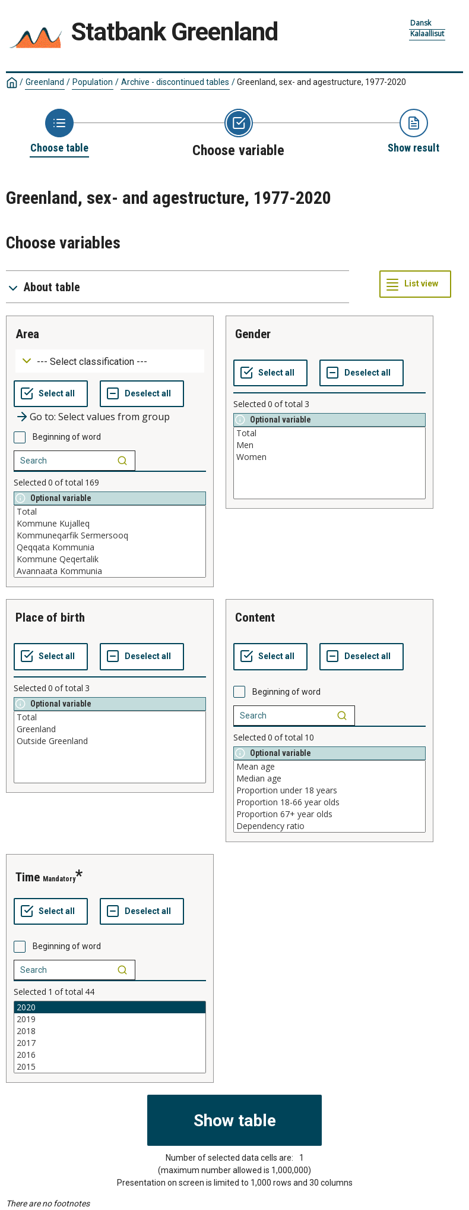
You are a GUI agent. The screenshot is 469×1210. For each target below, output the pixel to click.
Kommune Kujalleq (109, 524)
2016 (109, 1055)
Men (329, 445)
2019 (109, 1019)
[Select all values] (51, 394)
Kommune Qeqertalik (109, 559)
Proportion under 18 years (329, 790)
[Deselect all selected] (142, 394)
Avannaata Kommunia (109, 571)
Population (92, 82)
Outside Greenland (109, 741)
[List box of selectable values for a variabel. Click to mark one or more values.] (110, 541)
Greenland (45, 82)
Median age (329, 778)
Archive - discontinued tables (175, 82)
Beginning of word (67, 437)
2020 (109, 1007)
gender (253, 334)
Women (329, 457)
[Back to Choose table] (59, 132)
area (27, 334)
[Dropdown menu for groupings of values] (109, 361)
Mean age (329, 767)
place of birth (50, 617)
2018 (109, 1031)
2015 (109, 1067)
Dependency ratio (329, 826)
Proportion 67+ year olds (329, 814)
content (255, 617)
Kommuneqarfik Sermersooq (109, 535)
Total (109, 512)
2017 (109, 1043)
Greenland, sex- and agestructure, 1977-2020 (321, 82)
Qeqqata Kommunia (109, 547)
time (27, 877)
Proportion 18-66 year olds (329, 802)
